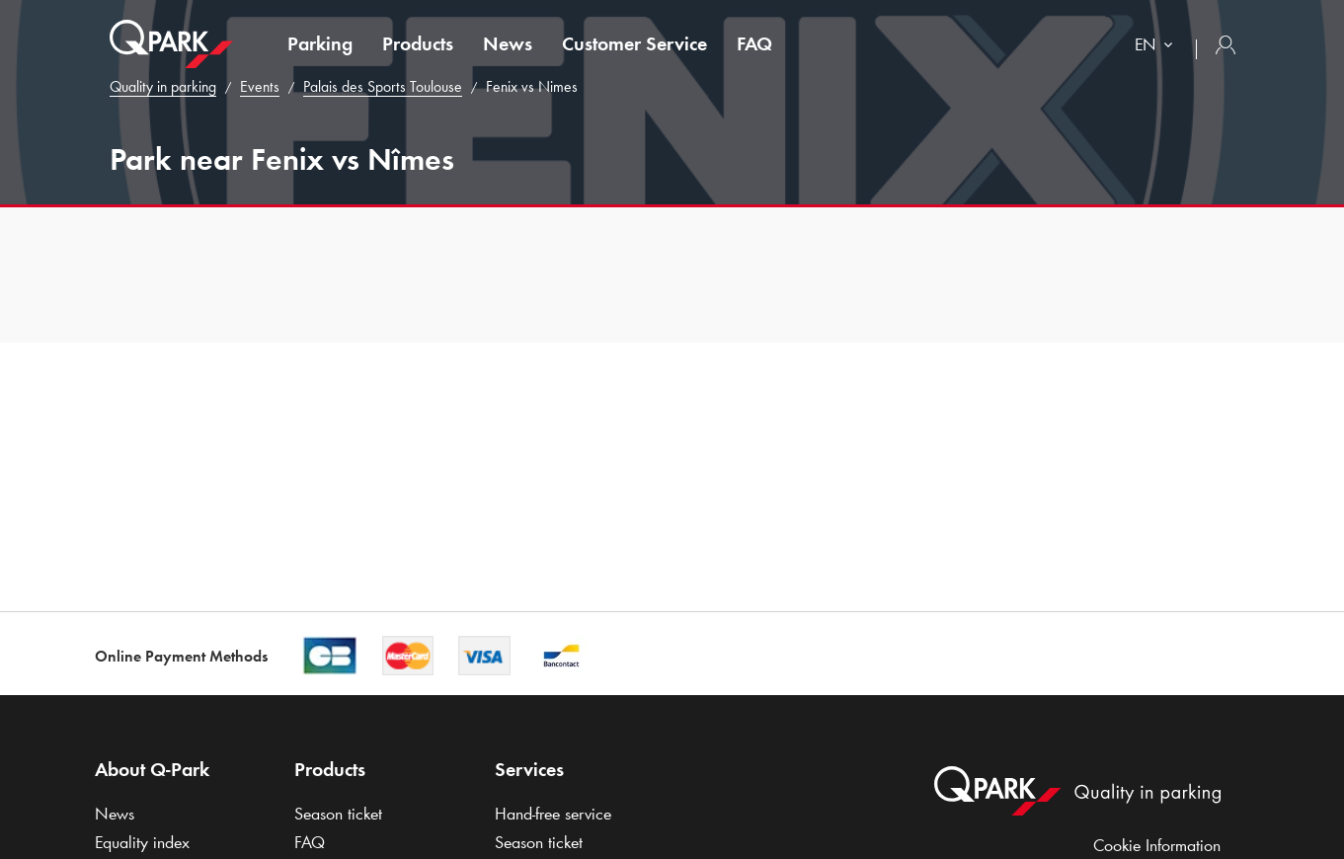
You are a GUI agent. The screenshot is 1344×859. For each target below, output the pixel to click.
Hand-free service (553, 813)
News (507, 43)
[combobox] (1158, 47)
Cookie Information (1157, 845)
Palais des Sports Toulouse (382, 86)
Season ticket (338, 813)
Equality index (142, 842)
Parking (320, 43)
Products (417, 43)
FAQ (754, 43)
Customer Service (634, 43)
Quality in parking (163, 86)
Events (259, 86)
